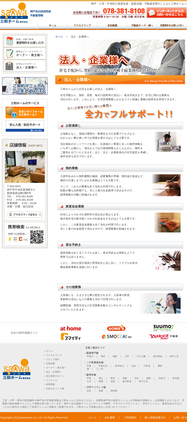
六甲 (127, 356)
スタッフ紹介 (52, 359)
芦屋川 (90, 356)
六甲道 (146, 366)
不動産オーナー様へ (142, 25)
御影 (115, 356)
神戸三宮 (174, 356)
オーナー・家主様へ (56, 367)
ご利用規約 (129, 417)
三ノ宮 (99, 369)
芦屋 (89, 366)
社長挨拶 (50, 363)
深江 (101, 378)
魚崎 (125, 378)
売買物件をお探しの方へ (172, 25)
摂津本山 (119, 366)
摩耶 (160, 366)
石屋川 (161, 378)
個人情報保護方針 (155, 417)
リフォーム (51, 380)
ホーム (53, 25)
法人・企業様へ (54, 372)
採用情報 (50, 384)
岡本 (103, 356)
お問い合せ (180, 417)
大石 (89, 381)
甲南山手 (103, 366)
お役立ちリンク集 (55, 388)
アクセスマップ (82, 25)
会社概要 (112, 25)
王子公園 (141, 356)
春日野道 (157, 356)
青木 (113, 378)
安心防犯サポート (55, 376)
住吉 (133, 366)
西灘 (101, 381)
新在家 (175, 378)
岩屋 (113, 381)
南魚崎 (114, 390)
